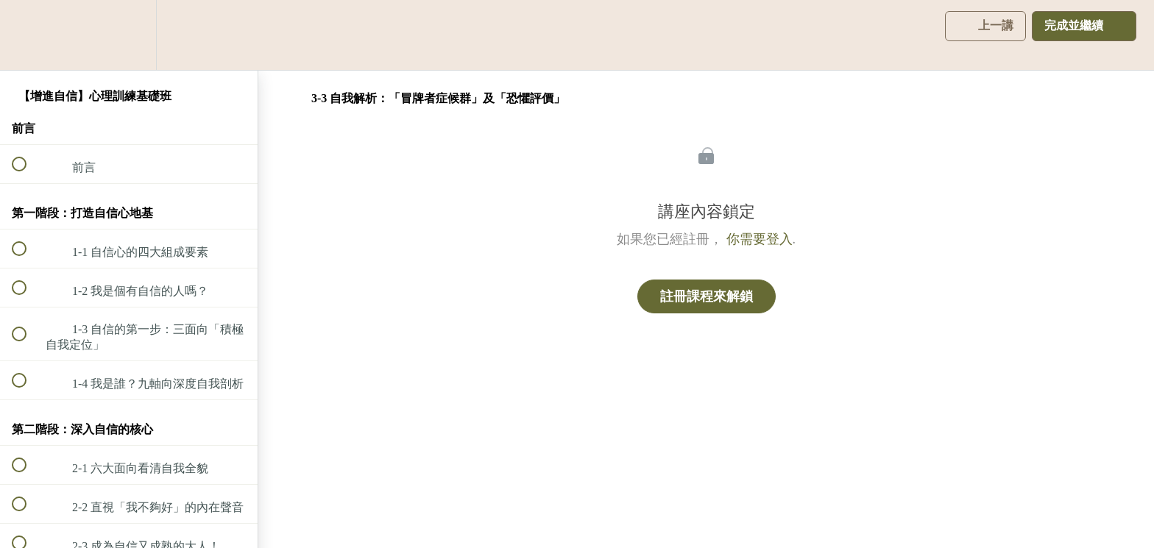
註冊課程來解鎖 (706, 296)
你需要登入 (759, 239)
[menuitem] (129, 35)
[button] (27, 35)
